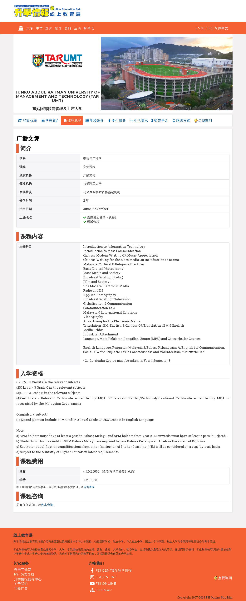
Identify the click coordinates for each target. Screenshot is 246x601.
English (203, 28)
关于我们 (21, 584)
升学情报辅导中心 (28, 579)
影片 (48, 28)
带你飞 (89, 28)
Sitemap (100, 590)
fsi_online (103, 577)
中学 (39, 28)
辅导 (58, 28)
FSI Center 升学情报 (110, 570)
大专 (29, 28)
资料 (67, 28)
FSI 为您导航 (24, 574)
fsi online (102, 583)
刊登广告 (21, 588)
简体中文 (221, 28)
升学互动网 (22, 570)
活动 (77, 28)
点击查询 (89, 487)
